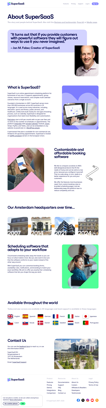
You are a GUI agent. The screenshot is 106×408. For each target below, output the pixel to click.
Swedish (59, 323)
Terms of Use (93, 385)
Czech (13, 323)
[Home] (16, 4)
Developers (76, 390)
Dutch (73, 323)
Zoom (47, 124)
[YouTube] (92, 400)
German (44, 316)
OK (23, 404)
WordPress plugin (33, 128)
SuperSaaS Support (19, 362)
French (59, 316)
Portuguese (90, 323)
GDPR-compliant (16, 136)
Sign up (95, 4)
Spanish (29, 316)
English (14, 316)
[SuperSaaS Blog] (97, 400)
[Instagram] (87, 400)
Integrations (51, 390)
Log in (87, 4)
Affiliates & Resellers (79, 388)
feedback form (24, 346)
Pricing (73, 4)
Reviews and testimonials (65, 22)
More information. (16, 400)
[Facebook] (78, 400)
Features (66, 4)
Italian (73, 316)
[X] (83, 400)
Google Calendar (32, 124)
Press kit (80, 22)
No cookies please (11, 404)
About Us (75, 382)
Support (80, 4)
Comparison (51, 393)
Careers (74, 385)
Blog (59, 390)
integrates (18, 124)
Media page (92, 22)
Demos (49, 388)
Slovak (28, 323)
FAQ (59, 388)
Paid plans (11, 119)
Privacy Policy (93, 382)
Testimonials (76, 393)
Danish (44, 323)
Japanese (90, 316)
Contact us (62, 393)
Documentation (63, 382)
